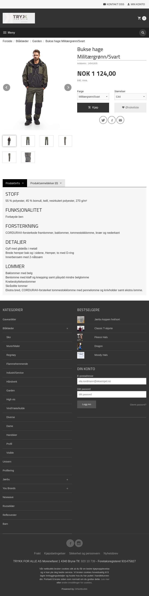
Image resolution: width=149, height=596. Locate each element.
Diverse (10, 417)
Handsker (11, 435)
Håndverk (11, 381)
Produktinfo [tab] (13, 183)
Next (71, 87)
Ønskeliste (130, 107)
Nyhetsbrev (111, 553)
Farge (80, 91)
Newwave (8, 497)
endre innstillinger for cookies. (77, 582)
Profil (9, 443)
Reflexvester (10, 515)
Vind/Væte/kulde (15, 408)
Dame (9, 426)
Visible (10, 452)
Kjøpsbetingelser (54, 553)
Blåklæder (8, 328)
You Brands (9, 488)
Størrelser (119, 91)
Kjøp (93, 107)
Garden (10, 390)
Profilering (8, 470)
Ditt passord (84, 389)
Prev (10, 87)
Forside (7, 41)
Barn (5, 523)
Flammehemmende (17, 363)
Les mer (105, 579)
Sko (8, 337)
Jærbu (6, 479)
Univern (7, 461)
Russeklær (9, 506)
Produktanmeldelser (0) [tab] (44, 183)
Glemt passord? (138, 404)
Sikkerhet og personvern (84, 553)
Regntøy (11, 355)
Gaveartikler (9, 319)
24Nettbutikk (80, 589)
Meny (9, 32)
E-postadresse (85, 376)
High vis (10, 399)
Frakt (37, 553)
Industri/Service (15, 372)
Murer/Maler (13, 346)
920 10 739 (88, 561)
